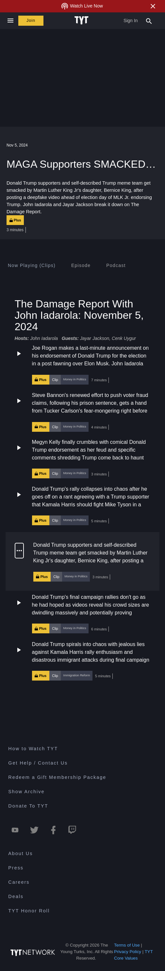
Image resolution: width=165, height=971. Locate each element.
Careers (18, 882)
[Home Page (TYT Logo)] (82, 20)
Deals (16, 896)
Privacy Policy (127, 951)
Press (16, 867)
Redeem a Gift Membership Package (57, 777)
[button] (82, 365)
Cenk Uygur (124, 338)
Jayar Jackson (94, 338)
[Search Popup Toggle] (149, 20)
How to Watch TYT (33, 748)
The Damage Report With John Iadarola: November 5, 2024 (79, 315)
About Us (20, 853)
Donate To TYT (28, 806)
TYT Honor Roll (29, 910)
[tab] (31, 265)
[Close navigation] (10, 20)
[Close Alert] (153, 6)
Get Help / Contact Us (38, 763)
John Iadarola (44, 338)
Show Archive (26, 791)
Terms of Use (127, 945)
